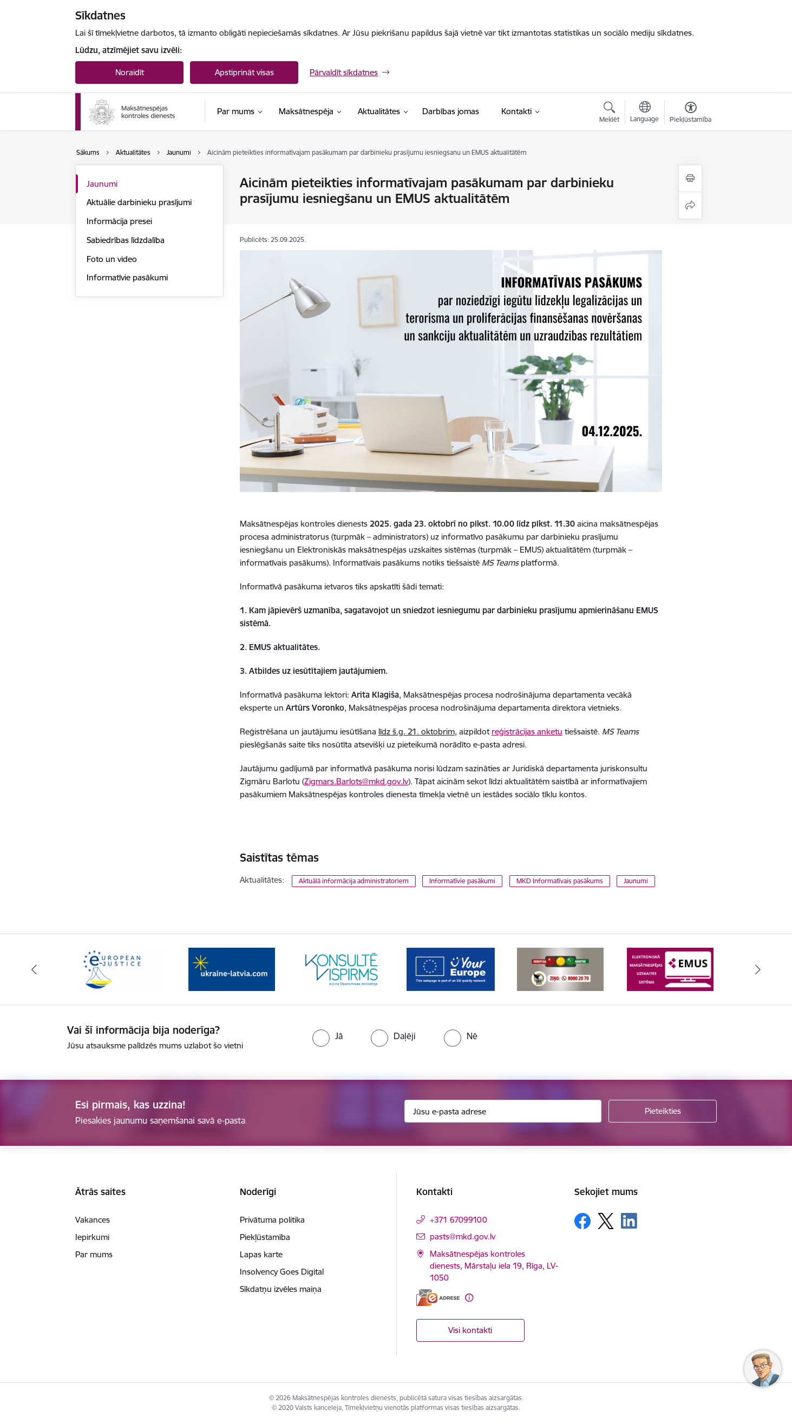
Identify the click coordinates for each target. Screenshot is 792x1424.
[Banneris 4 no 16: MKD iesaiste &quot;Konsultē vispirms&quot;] (341, 968)
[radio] (327, 1035)
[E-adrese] (438, 1298)
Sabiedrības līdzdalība (126, 240)
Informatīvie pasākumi (127, 277)
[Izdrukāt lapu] (690, 178)
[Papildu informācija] (469, 1298)
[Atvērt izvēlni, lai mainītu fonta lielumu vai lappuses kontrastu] (690, 114)
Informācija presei (119, 221)
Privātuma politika (272, 1220)
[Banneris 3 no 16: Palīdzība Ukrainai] (231, 968)
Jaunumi (102, 184)
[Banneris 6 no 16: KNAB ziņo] (560, 968)
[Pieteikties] (662, 1111)
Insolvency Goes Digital (282, 1271)
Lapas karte (261, 1254)
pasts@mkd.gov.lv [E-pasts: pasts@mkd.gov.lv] (462, 1236)
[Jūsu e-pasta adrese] (503, 1111)
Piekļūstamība (265, 1237)
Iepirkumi (92, 1237)
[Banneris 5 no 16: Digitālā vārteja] (451, 968)
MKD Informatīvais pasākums (559, 881)
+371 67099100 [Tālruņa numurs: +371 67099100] (458, 1220)
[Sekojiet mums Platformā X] (606, 1221)
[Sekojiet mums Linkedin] (629, 1221)
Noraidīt (129, 72)
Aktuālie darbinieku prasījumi (139, 202)
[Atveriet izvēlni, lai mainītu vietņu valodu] (644, 113)
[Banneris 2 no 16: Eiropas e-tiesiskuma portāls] (121, 968)
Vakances (92, 1220)
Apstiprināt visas (244, 72)
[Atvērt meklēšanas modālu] (609, 114)
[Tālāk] (758, 969)
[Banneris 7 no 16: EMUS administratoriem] (670, 968)
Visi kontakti (470, 1330)
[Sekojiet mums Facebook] (582, 1221)
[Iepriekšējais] (35, 969)
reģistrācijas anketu (527, 731)
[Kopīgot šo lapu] (690, 205)
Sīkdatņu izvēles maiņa (281, 1289)
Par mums (94, 1254)
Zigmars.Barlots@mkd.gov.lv (356, 781)
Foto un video (112, 259)
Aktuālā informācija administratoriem (354, 881)
